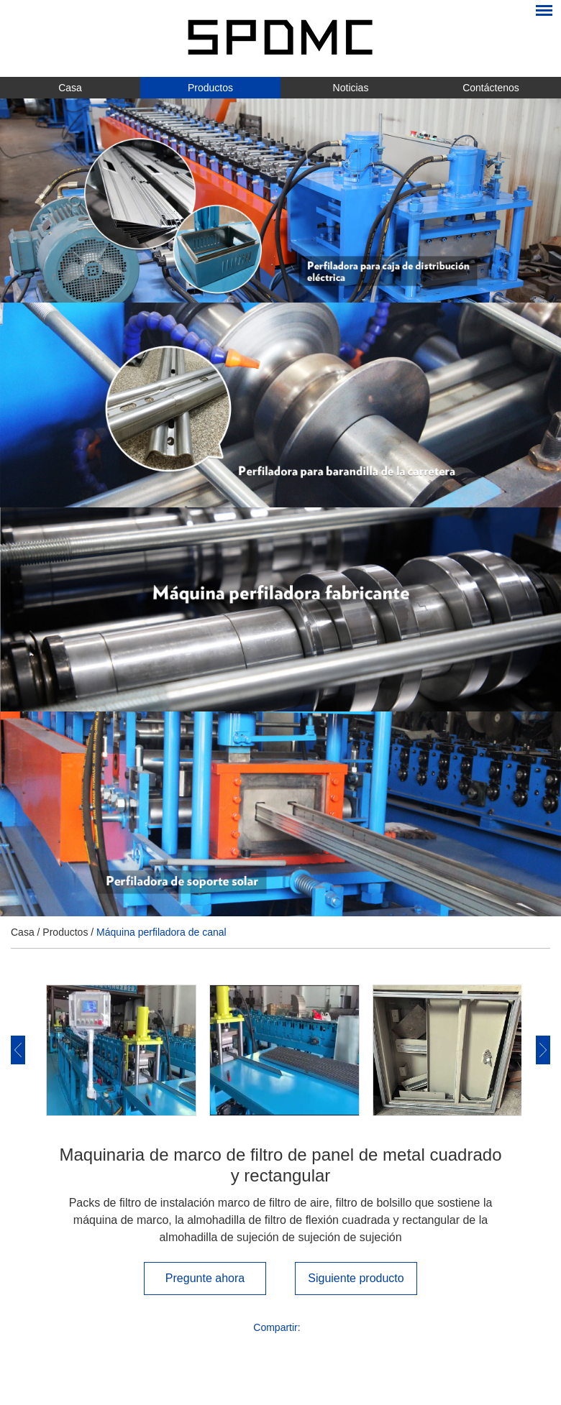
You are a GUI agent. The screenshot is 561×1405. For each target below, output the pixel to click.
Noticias (351, 87)
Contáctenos (490, 87)
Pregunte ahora (205, 1278)
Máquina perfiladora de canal (161, 932)
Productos (210, 87)
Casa (70, 87)
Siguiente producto (355, 1278)
